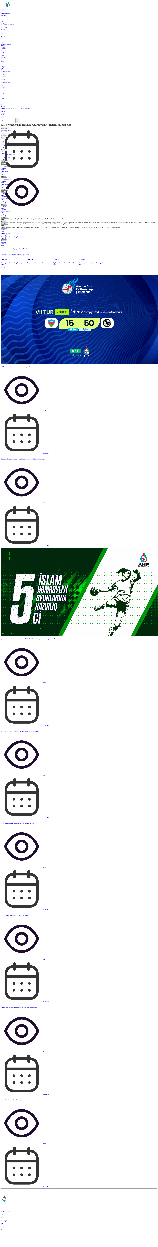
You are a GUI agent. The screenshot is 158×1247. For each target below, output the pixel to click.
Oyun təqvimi (15, 108)
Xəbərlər (27, 108)
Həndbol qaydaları (6, 108)
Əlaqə (2, 114)
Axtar (17, 122)
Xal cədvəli (22, 108)
